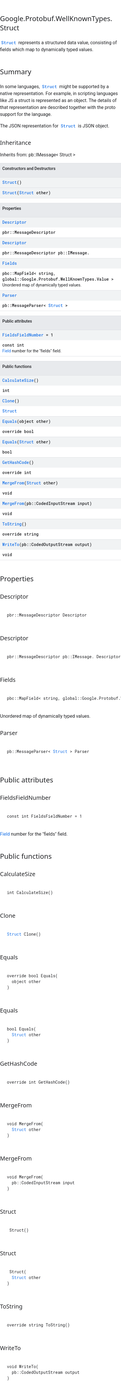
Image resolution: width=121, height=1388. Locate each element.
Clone (8, 401)
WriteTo (10, 544)
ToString (12, 524)
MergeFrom (13, 483)
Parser (9, 295)
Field (6, 351)
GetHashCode (15, 462)
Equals (9, 421)
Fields (9, 263)
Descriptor (14, 222)
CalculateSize (18, 380)
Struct (8, 42)
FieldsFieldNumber (23, 335)
